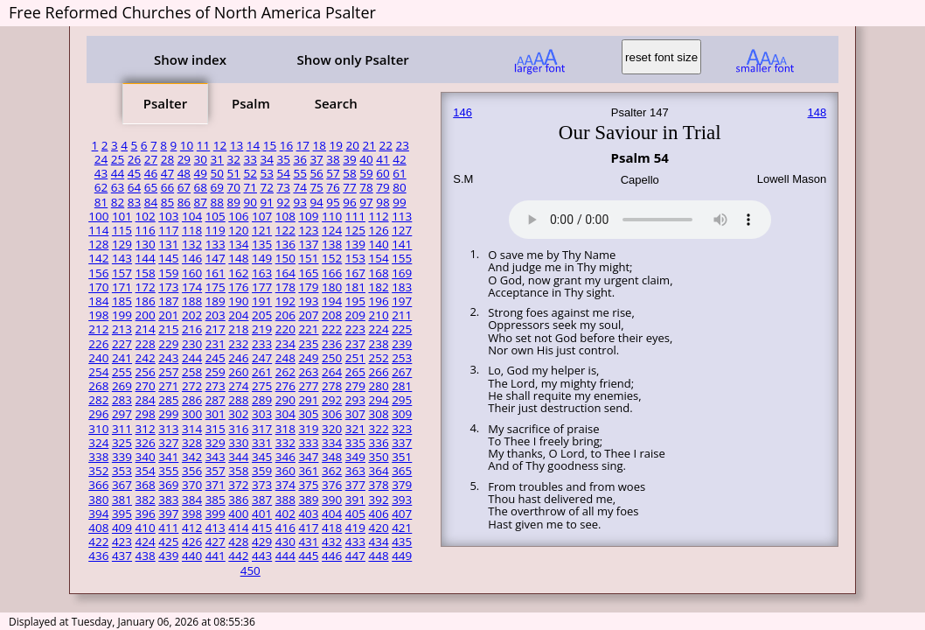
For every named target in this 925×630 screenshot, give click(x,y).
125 (355, 230)
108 (285, 216)
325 (122, 443)
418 (332, 528)
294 (378, 400)
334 (332, 443)
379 (402, 485)
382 (146, 500)
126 (378, 230)
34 (266, 159)
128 (98, 244)
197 (402, 301)
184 (98, 301)
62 (101, 187)
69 (217, 187)
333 (308, 443)
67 (184, 187)
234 (285, 344)
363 (355, 471)
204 (238, 315)
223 (355, 329)
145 (168, 258)
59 (365, 173)
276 (285, 386)
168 (378, 273)
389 (308, 500)
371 (215, 485)
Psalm (251, 103)
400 (238, 514)
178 (285, 287)
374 (285, 485)
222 (332, 329)
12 (219, 145)
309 (402, 414)
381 (122, 500)
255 (122, 372)
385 (215, 500)
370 (192, 485)
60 (382, 173)
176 (238, 287)
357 (215, 471)
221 (308, 329)
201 (168, 315)
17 (302, 145)
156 (98, 273)
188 (192, 301)
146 (192, 258)
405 (355, 514)
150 (285, 258)
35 (282, 159)
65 (150, 187)
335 (355, 443)
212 (98, 329)
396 (146, 514)
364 (378, 471)
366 (98, 485)
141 (402, 244)
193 (308, 301)
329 (215, 443)
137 (308, 244)
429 (262, 542)
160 (192, 273)
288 (238, 400)
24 (101, 159)
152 (332, 258)
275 (262, 386)
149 (262, 258)
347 (308, 457)
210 (378, 315)
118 (192, 230)
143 (122, 258)
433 (355, 542)
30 (200, 159)
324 (98, 443)
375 (308, 485)
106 (238, 216)
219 (262, 329)
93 (299, 202)
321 (355, 429)
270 (146, 386)
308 (378, 414)
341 (168, 457)
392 (378, 500)
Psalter (165, 103)
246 (238, 358)
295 (402, 400)
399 (215, 514)
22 (385, 145)
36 (299, 159)
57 (332, 173)
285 (168, 400)
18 (319, 145)
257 (168, 372)
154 (378, 258)
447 (355, 556)
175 (215, 287)
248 (285, 358)
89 (233, 202)
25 (117, 159)
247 (262, 358)
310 (98, 429)
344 (238, 457)
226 (98, 344)
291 (308, 400)
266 (378, 372)
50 (217, 173)
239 (402, 344)
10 (186, 145)
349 (355, 457)
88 (217, 202)
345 (262, 457)
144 (146, 258)
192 (285, 301)
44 (117, 173)
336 (378, 443)
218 (238, 329)
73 (282, 187)
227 (122, 344)
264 (332, 372)
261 (262, 372)
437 (122, 556)
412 (192, 528)
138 (332, 244)
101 (122, 216)
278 (332, 386)
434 (378, 542)
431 (308, 542)
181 (355, 287)
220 (285, 329)
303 (262, 414)
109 (308, 216)
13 (236, 145)
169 (402, 273)
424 (146, 542)
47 (167, 173)
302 (238, 414)
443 (262, 556)
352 (98, 471)
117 (168, 230)
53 (266, 173)
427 (215, 542)
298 (146, 414)
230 (192, 344)
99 (399, 202)
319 (308, 429)
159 (168, 273)
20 (352, 145)
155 (402, 258)
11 (203, 145)
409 (122, 528)
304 (285, 414)
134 (238, 244)
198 (98, 315)
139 (355, 244)
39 (349, 159)
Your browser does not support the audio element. (640, 217)
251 (355, 358)
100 (98, 216)
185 (122, 301)
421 (402, 528)
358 (238, 471)
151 (308, 258)
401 (262, 514)
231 (215, 344)
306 (332, 414)
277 (308, 386)
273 (215, 386)
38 (332, 159)
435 (402, 542)
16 (286, 145)
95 (332, 202)
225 (402, 329)
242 (146, 358)
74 (299, 187)
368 (146, 485)
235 (308, 344)
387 (262, 500)
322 (378, 429)
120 (238, 230)
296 (98, 414)
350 (378, 457)
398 (192, 514)
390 (332, 500)
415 (262, 528)
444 (285, 556)
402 (285, 514)
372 (238, 485)
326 (146, 443)
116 (146, 230)
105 (215, 216)
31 (217, 159)
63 (117, 187)
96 (349, 202)
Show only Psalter (352, 59)
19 (336, 145)
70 (233, 187)
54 (282, 173)
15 (269, 145)
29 (184, 159)
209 (355, 315)
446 (332, 556)
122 (285, 230)
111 (355, 216)
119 (215, 230)
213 (122, 329)
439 (168, 556)
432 (332, 542)
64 (134, 187)
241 (122, 358)
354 (146, 471)
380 (98, 500)
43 (101, 173)
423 (122, 542)
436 (98, 556)
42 (399, 159)
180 (332, 287)
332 (285, 443)
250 (332, 358)
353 (122, 471)
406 (378, 514)
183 (402, 287)
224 (378, 329)
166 (332, 273)
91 (266, 202)
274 (238, 386)
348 (332, 457)
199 (122, 315)
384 (192, 500)
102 (146, 216)
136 (285, 244)
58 (349, 173)
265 (355, 372)
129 (122, 244)
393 (402, 500)
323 (402, 429)
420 (378, 528)
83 (134, 202)
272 (192, 386)
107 (262, 216)
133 (215, 244)
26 (134, 159)
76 (332, 187)
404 (332, 514)
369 (168, 485)
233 (262, 344)
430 (285, 542)
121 (262, 230)
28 (167, 159)
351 (402, 457)
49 (200, 173)
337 (402, 443)
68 (200, 187)
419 (355, 528)
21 (369, 145)
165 (308, 273)
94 (316, 202)
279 (355, 386)
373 (262, 485)
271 (168, 386)
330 (238, 443)
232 (238, 344)
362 (332, 471)
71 (250, 187)
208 (332, 315)
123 (308, 230)
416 (285, 528)
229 (168, 344)
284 (146, 400)
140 (378, 244)
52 (250, 173)
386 (238, 500)
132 (192, 244)
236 (332, 344)
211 (402, 315)
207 (308, 315)
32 (233, 159)
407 (402, 514)
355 (168, 471)
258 (192, 372)
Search (336, 103)
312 (146, 429)
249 (308, 358)
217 (215, 329)
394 (98, 514)
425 (168, 542)
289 (262, 400)
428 (238, 542)
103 (168, 216)
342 (192, 457)
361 (308, 471)
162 (238, 273)
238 (378, 344)
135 (262, 244)
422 (98, 542)
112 (378, 216)
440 (192, 556)
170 (98, 287)
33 (250, 159)
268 (98, 386)
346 (285, 457)
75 (316, 187)
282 (98, 400)
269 (122, 386)
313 (168, 429)
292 (332, 400)
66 (167, 187)
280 (378, 386)
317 (262, 429)
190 (238, 301)
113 (402, 216)
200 (146, 315)
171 (122, 287)
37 (316, 159)
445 (308, 556)
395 (122, 514)
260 (238, 372)
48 (184, 173)
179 (308, 287)
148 (238, 258)
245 (215, 358)
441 (215, 556)
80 (399, 187)
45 (134, 173)
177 (262, 287)
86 (184, 202)
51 (233, 173)
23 (401, 145)
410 (146, 528)
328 (192, 443)
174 (192, 287)
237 (355, 344)
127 (402, 230)
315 (215, 429)
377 (355, 485)
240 (98, 358)
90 (250, 202)
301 (215, 414)
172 (146, 287)
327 (168, 443)
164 (285, 273)
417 (308, 528)
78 (365, 187)
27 (150, 159)
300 (192, 414)
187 (168, 301)
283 (122, 400)
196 (378, 301)
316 (238, 429)
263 (308, 372)
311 (122, 429)
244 (192, 358)
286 (192, 400)
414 (238, 528)
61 (399, 173)
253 (402, 358)
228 (146, 344)
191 (262, 301)
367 (122, 485)
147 (215, 258)
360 (285, 471)
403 (308, 514)
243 (168, 358)
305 (308, 414)
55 (299, 173)
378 (378, 485)
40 (365, 159)
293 (355, 400)
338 (98, 457)
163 (262, 273)
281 (402, 386)
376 (332, 485)
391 (355, 500)
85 (167, 202)
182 (378, 287)
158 (146, 273)
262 (285, 372)
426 (192, 542)
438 (146, 556)
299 (168, 414)
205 (262, 315)
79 (382, 187)
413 (215, 528)
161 (215, 273)
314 (192, 429)
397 (168, 514)
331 (262, 443)
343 (215, 457)
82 (117, 202)
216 (192, 329)
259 (215, 372)
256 (146, 372)
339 (122, 457)
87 (200, 202)
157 (122, 273)
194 (332, 301)
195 (355, 301)
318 (285, 429)
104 (192, 216)
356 (192, 471)
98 (382, 202)
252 (378, 358)
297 (122, 414)
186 (146, 301)
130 (146, 244)
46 (150, 173)
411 (168, 528)
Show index (190, 59)
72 (266, 187)
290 (285, 400)
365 (402, 471)
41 (382, 159)
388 (285, 500)
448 (378, 556)
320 (332, 429)
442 (238, 556)
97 (365, 202)
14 (253, 145)
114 (98, 230)
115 (122, 230)
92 (282, 202)
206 (285, 315)
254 (98, 372)
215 (168, 329)
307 (355, 414)
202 (192, 315)
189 (215, 301)
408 (98, 528)
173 (168, 287)
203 (215, 315)
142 (98, 258)
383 (168, 500)
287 (215, 400)
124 (332, 230)
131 (168, 244)
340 (146, 457)
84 (150, 202)
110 (332, 216)
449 (402, 556)
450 (250, 570)
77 (349, 187)
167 (355, 273)
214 (146, 329)
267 (402, 372)
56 (316, 173)
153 (355, 258)
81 (101, 202)
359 (262, 471)
